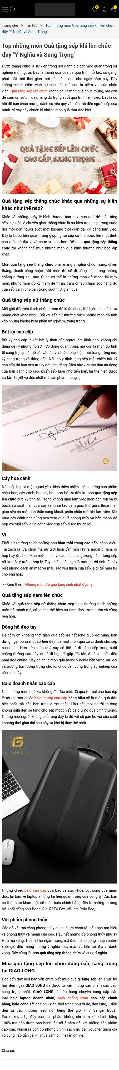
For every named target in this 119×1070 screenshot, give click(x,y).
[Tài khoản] (104, 9)
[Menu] (5, 9)
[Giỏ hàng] (113, 9)
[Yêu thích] (95, 9)
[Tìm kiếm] (13, 9)
